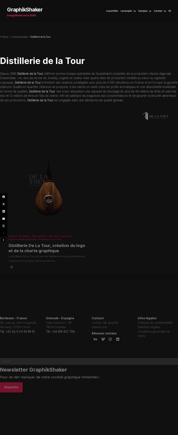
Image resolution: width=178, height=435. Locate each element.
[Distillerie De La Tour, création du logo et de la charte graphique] (11, 274)
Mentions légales (149, 327)
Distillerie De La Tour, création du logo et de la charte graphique (47, 255)
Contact (158, 11)
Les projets (126, 11)
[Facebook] (3, 196)
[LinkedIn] (3, 211)
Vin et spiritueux (64, 243)
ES (170, 11)
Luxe (50, 243)
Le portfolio (112, 11)
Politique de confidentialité (155, 322)
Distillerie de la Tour (30, 73)
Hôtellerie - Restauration (32, 243)
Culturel (13, 243)
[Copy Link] (3, 226)
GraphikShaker (25, 9)
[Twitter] (3, 204)
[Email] (3, 218)
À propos (143, 11)
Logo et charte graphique (23, 246)
